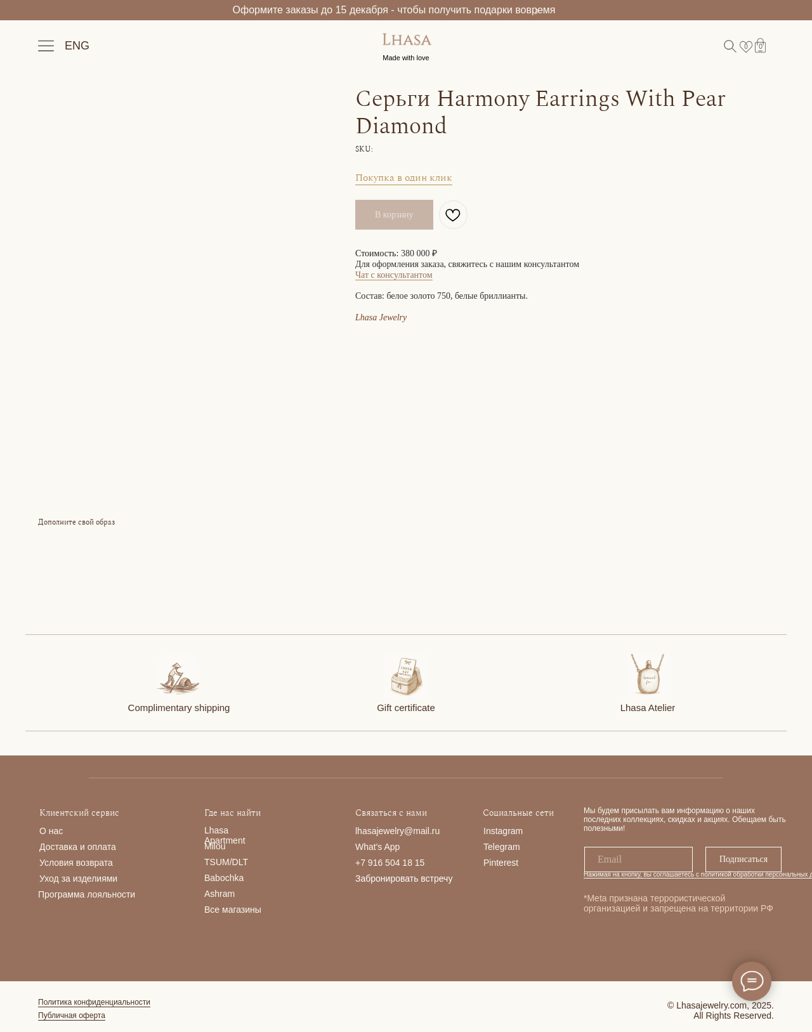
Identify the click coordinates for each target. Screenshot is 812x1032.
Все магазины (232, 910)
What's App (377, 847)
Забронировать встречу (403, 878)
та (111, 847)
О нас (51, 831)
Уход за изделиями (78, 878)
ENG (77, 45)
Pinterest (500, 863)
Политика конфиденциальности (94, 1002)
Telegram (501, 847)
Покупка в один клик (403, 177)
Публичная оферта (71, 1015)
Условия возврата (76, 863)
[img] (178, 675)
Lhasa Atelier (648, 707)
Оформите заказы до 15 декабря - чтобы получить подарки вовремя (394, 9)
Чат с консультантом (394, 275)
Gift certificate (406, 707)
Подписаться (743, 859)
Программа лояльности (86, 894)
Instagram (503, 831)
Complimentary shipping (179, 707)
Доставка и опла (73, 847)
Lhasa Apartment (225, 835)
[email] (638, 859)
